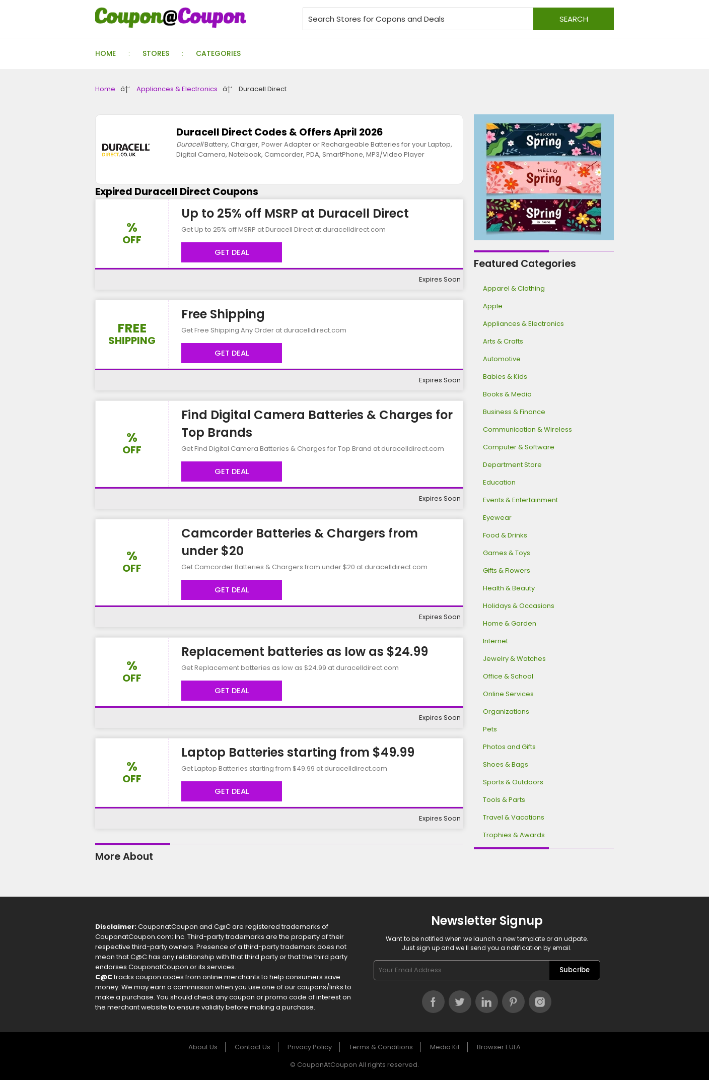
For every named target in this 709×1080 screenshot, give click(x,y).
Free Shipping (223, 314)
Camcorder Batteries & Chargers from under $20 (299, 542)
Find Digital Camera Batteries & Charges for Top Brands (317, 424)
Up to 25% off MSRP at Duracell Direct (295, 213)
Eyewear (497, 517)
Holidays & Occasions (518, 606)
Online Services (508, 694)
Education (499, 482)
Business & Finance (514, 412)
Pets (490, 729)
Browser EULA (499, 1047)
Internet (495, 641)
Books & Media (507, 394)
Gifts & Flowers (506, 570)
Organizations (506, 711)
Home (105, 53)
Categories (218, 53)
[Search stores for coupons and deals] (458, 19)
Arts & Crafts (503, 341)
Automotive (502, 359)
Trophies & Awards (514, 835)
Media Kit (445, 1047)
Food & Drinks (505, 535)
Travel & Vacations (513, 817)
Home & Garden (509, 623)
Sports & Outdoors (513, 782)
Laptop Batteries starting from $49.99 (297, 752)
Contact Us (252, 1047)
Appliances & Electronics (177, 89)
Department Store (512, 464)
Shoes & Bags (505, 764)
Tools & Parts (504, 799)
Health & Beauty (509, 588)
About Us (203, 1047)
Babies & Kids (505, 376)
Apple (493, 306)
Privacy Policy (310, 1047)
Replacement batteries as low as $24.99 (304, 651)
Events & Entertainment (520, 500)
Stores (156, 53)
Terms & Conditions (381, 1047)
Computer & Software (518, 447)
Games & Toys (506, 553)
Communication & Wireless (527, 429)
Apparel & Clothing (514, 288)
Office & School (508, 676)
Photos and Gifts (509, 747)
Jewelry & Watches (514, 658)
